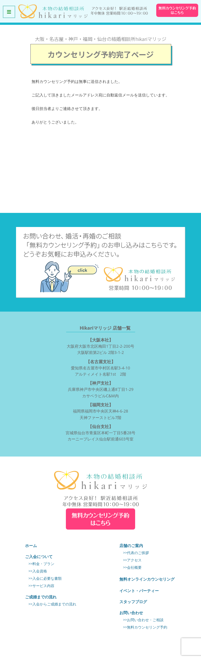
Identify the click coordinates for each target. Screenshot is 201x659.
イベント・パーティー (139, 590)
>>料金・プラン (41, 563)
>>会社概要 (132, 567)
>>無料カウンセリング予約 (145, 627)
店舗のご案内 (131, 545)
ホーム (31, 545)
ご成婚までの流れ (41, 597)
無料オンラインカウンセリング (147, 579)
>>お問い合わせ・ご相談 (143, 620)
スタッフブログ (133, 601)
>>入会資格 (37, 571)
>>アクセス (132, 560)
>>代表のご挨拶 (136, 552)
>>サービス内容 (41, 585)
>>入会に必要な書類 (45, 578)
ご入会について (39, 556)
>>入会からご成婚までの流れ (52, 604)
